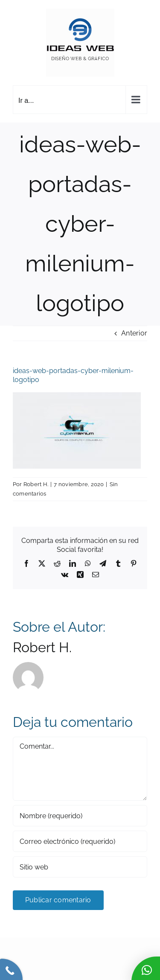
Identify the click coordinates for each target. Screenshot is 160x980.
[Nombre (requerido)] (80, 815)
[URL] (80, 867)
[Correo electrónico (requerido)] (80, 841)
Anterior (134, 333)
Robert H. (35, 484)
